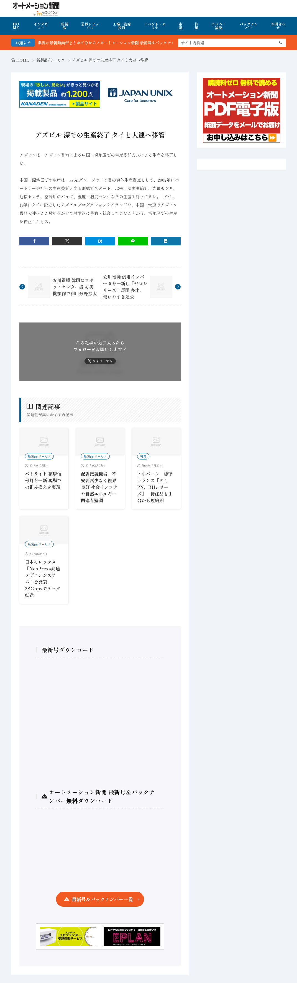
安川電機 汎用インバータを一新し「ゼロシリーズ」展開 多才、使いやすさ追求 (125, 286)
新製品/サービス (50, 60)
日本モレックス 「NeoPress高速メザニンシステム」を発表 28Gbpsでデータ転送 (42, 578)
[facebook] (34, 241)
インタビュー (41, 25)
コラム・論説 (218, 25)
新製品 (64, 25)
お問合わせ (278, 25)
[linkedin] (166, 241)
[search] (281, 42)
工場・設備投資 (122, 25)
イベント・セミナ (155, 25)
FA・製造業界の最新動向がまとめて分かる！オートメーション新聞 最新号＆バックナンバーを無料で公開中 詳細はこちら (142, 42)
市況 (180, 25)
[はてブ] (100, 241)
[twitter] (67, 241)
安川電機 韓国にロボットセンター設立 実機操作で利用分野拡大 (75, 287)
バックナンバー (249, 25)
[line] (133, 241)
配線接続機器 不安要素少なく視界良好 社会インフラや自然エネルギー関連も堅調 (99, 487)
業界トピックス (90, 25)
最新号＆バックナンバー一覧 (102, 899)
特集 (196, 25)
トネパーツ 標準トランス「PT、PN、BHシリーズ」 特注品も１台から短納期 (155, 487)
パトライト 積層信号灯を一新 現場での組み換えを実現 (43, 480)
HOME (16, 25)
